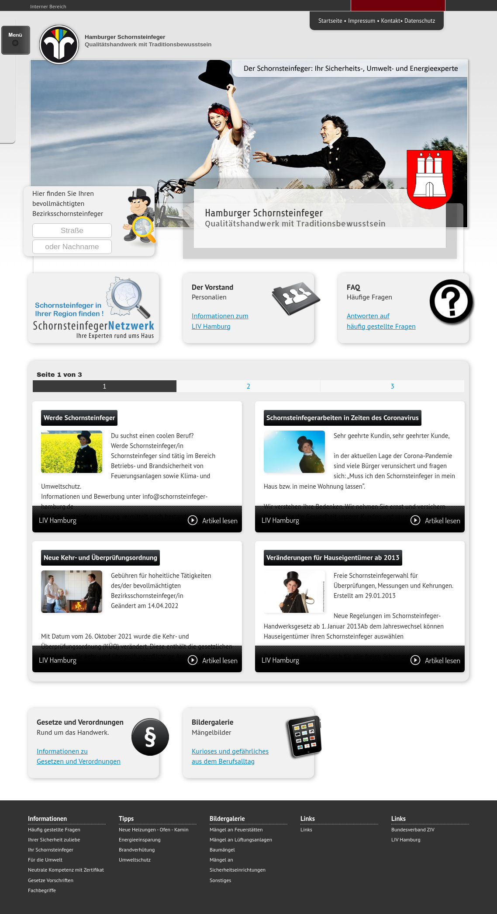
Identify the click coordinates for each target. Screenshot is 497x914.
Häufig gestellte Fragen (54, 829)
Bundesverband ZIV (413, 829)
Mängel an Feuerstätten (236, 829)
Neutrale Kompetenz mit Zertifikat (66, 869)
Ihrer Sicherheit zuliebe (54, 839)
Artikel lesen (212, 520)
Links (306, 829)
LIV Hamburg (138, 520)
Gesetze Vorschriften (50, 880)
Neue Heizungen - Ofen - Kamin (153, 829)
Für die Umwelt (45, 859)
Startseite (330, 20)
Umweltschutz (135, 859)
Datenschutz (419, 20)
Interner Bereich (48, 6)
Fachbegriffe (42, 890)
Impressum (361, 20)
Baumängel (222, 849)
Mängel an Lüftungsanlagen (241, 839)
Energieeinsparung (140, 839)
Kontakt (390, 20)
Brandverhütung (137, 849)
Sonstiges (220, 880)
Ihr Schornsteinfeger (50, 849)
